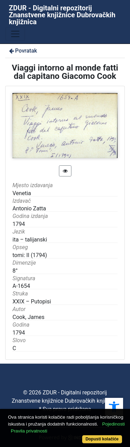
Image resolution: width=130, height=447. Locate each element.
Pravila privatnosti (29, 431)
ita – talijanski (29, 239)
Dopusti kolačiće (102, 439)
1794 (18, 332)
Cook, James (28, 317)
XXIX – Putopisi (31, 301)
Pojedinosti (113, 424)
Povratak (22, 50)
